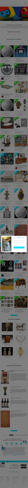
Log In (24, 249)
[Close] (26, 236)
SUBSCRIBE (19, 247)
